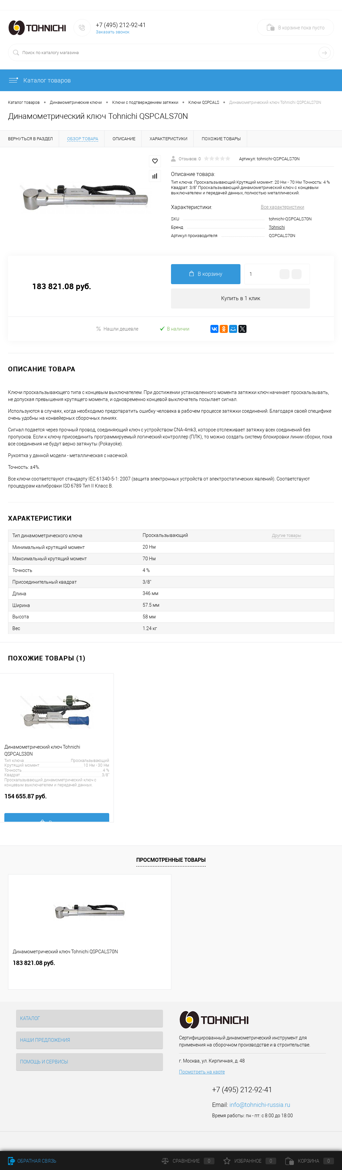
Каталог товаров (39, 80)
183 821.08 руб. (34, 962)
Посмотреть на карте (202, 1072)
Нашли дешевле (117, 329)
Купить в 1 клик (240, 298)
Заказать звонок (113, 31)
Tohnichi (277, 227)
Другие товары (286, 535)
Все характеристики (282, 207)
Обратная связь (32, 1161)
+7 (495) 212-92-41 (121, 24)
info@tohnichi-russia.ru (259, 1104)
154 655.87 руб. (56, 800)
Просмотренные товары (171, 859)
